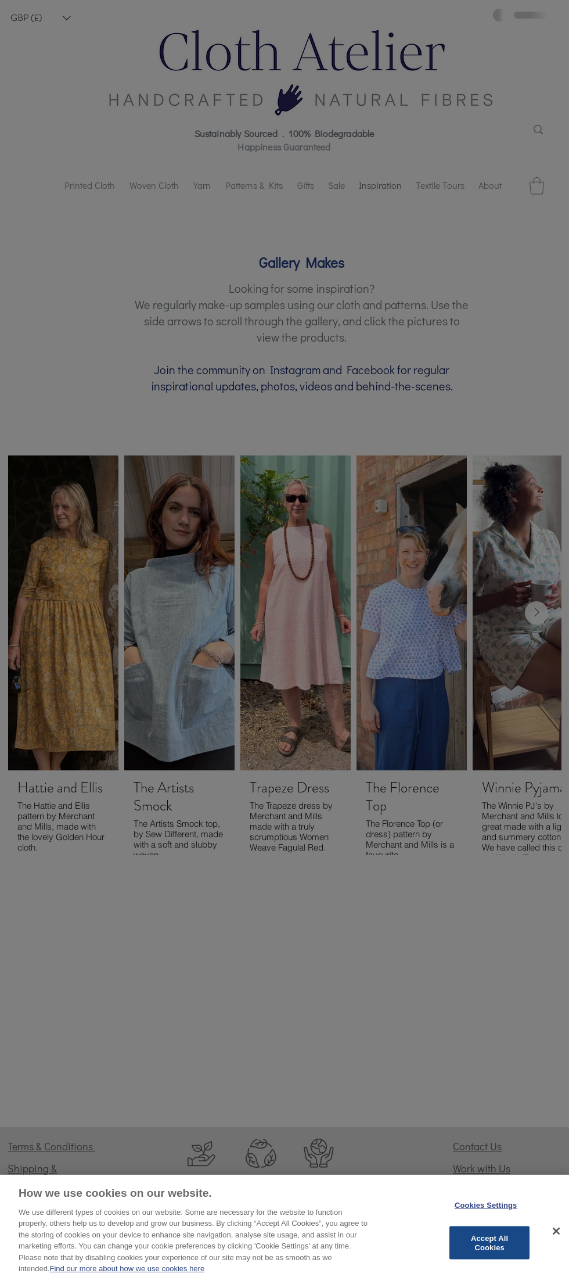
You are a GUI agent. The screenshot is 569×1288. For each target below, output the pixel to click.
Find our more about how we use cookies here (127, 1270)
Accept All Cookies (489, 1244)
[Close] (556, 1233)
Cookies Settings (486, 1206)
